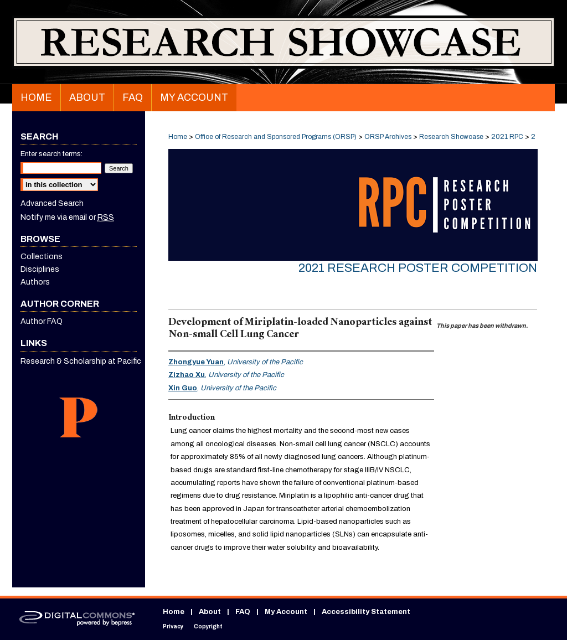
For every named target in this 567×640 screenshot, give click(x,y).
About (210, 612)
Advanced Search (52, 203)
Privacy (173, 626)
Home (177, 137)
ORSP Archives (388, 137)
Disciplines (39, 269)
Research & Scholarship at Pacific (80, 361)
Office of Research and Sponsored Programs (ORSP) (276, 137)
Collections (41, 256)
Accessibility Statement (366, 612)
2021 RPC (508, 137)
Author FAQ (41, 321)
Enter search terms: (51, 154)
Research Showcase (452, 137)
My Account (286, 612)
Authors (35, 282)
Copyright (208, 626)
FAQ (242, 612)
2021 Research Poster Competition (417, 268)
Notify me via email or (67, 217)
